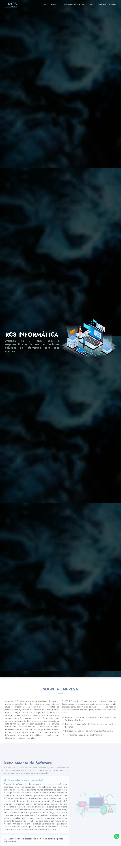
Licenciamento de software (73, 5)
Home (45, 5)
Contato (112, 5)
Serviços (91, 5)
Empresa (54, 5)
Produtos (102, 5)
